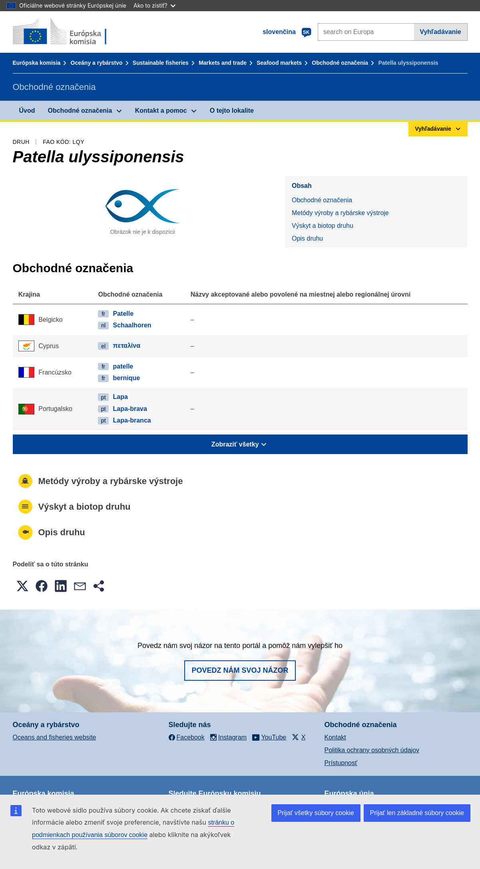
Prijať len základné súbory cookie (417, 812)
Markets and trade (223, 63)
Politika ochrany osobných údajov (372, 750)
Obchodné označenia (340, 63)
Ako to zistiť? (154, 5)
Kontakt (335, 737)
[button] (22, 586)
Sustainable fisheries (161, 63)
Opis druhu (307, 238)
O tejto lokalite (232, 110)
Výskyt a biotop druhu (322, 225)
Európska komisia (37, 63)
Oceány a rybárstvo (97, 63)
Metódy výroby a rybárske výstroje (340, 212)
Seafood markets (279, 63)
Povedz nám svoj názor (239, 670)
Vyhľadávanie (440, 31)
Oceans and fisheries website (54, 737)
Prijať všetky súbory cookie (316, 812)
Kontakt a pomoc (161, 110)
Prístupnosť (341, 762)
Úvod (27, 110)
